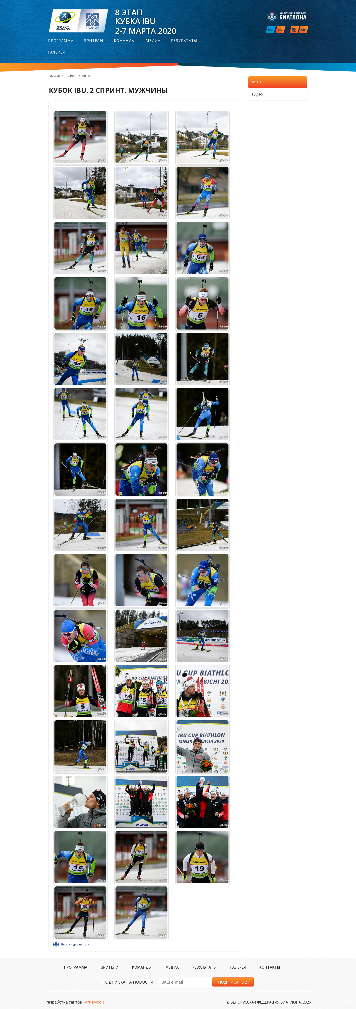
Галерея (56, 52)
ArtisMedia (95, 1002)
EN (280, 29)
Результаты (184, 40)
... (247, 40)
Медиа (153, 40)
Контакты (269, 967)
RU (270, 29)
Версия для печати (75, 944)
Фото (256, 82)
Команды (124, 40)
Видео (257, 94)
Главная (55, 76)
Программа (61, 40)
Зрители (93, 40)
